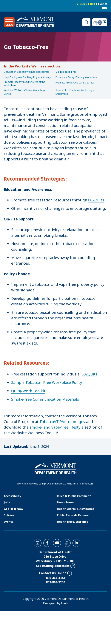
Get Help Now (13, 509)
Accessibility (12, 496)
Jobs (7, 502)
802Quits (96, 200)
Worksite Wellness (30, 66)
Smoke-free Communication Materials (45, 399)
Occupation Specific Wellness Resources (27, 71)
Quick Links (87, 4)
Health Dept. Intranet (72, 521)
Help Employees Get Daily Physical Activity (27, 77)
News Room (65, 502)
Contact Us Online (52, 573)
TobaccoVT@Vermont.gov (62, 421)
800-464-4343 (55, 578)
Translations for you (99, 22)
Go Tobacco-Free (66, 71)
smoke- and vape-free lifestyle (57, 427)
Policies (9, 515)
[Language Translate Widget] (104, 8)
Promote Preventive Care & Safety (75, 82)
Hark (64, 603)
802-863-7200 (55, 582)
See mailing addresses (53, 566)
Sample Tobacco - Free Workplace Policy (46, 382)
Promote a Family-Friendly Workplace (76, 77)
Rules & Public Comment (74, 496)
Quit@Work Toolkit (28, 390)
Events (102, 4)
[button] (9, 22)
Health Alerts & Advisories (75, 509)
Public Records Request (73, 515)
